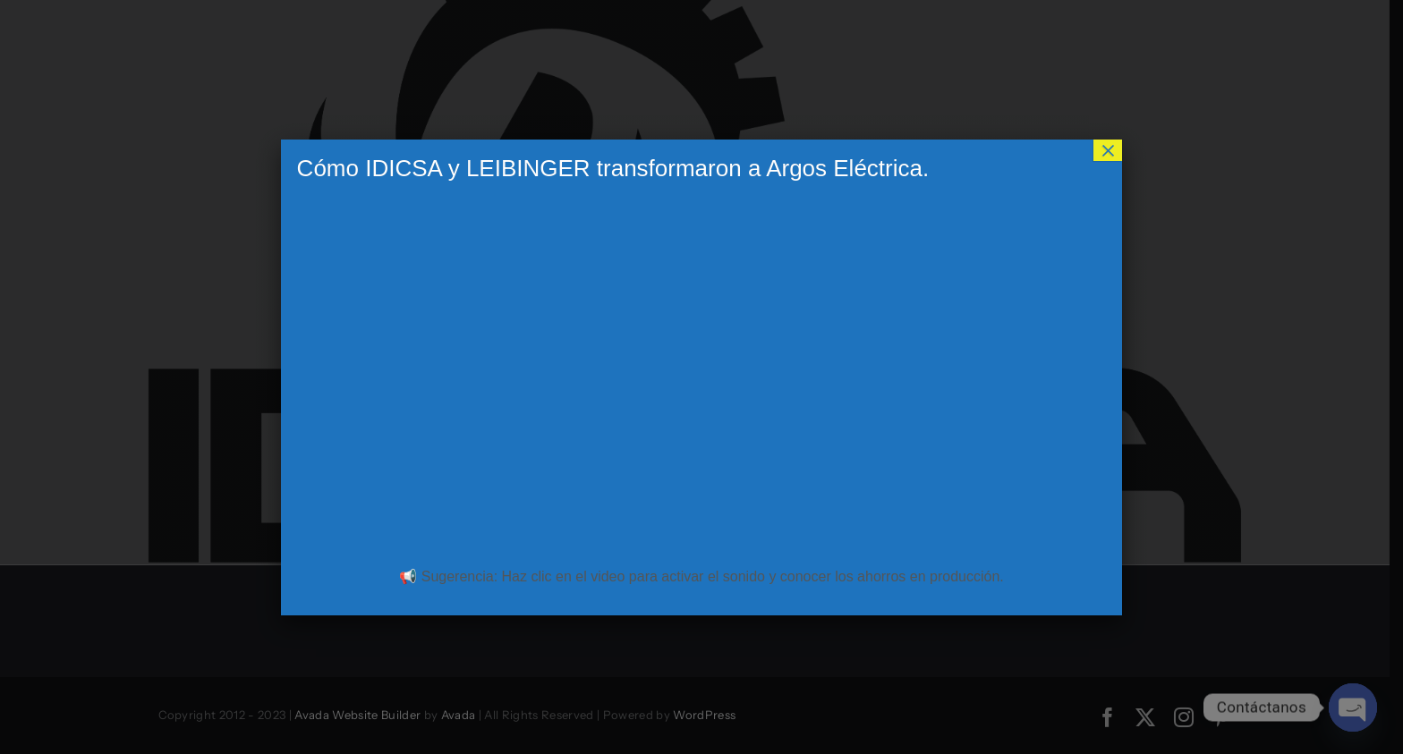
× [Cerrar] (1108, 150)
